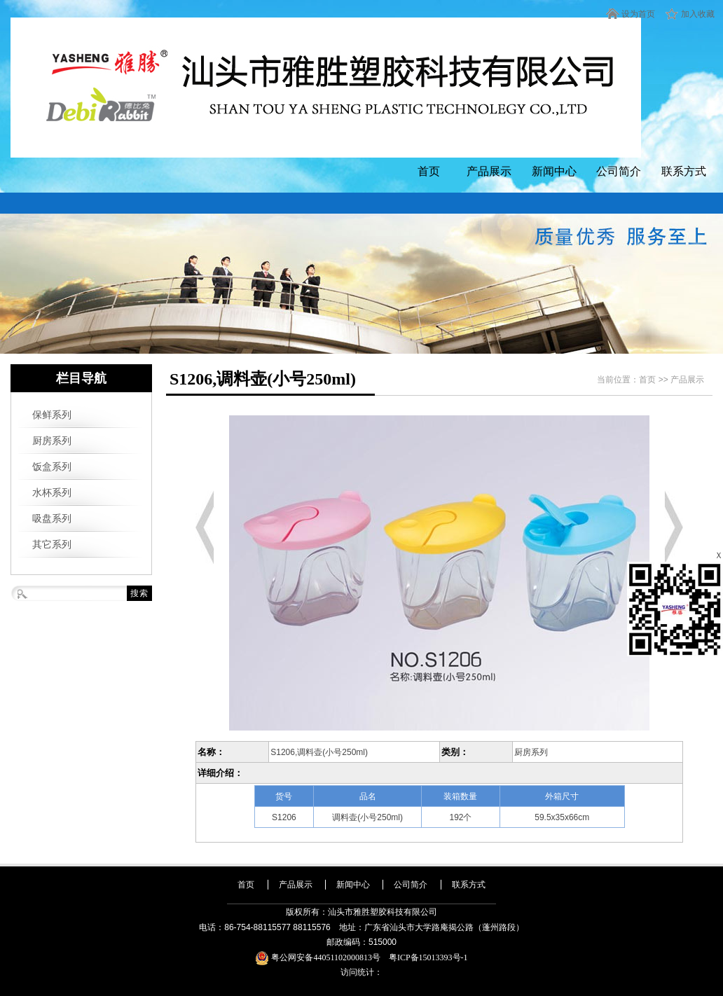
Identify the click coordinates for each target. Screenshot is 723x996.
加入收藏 (698, 14)
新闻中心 (554, 171)
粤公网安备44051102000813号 (322, 957)
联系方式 (683, 171)
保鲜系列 (51, 414)
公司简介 (618, 171)
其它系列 (51, 544)
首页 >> (654, 380)
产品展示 (489, 171)
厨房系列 (51, 440)
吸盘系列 (51, 518)
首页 (429, 171)
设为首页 (638, 14)
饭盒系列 (51, 466)
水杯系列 (51, 492)
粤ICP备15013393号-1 (428, 957)
